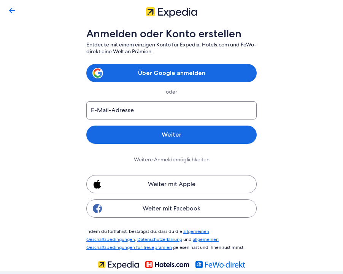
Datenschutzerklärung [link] (108, 238)
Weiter (171, 134)
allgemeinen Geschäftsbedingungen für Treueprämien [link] (195, 238)
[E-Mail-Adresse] (171, 110)
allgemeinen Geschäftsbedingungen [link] (217, 231)
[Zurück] (12, 11)
